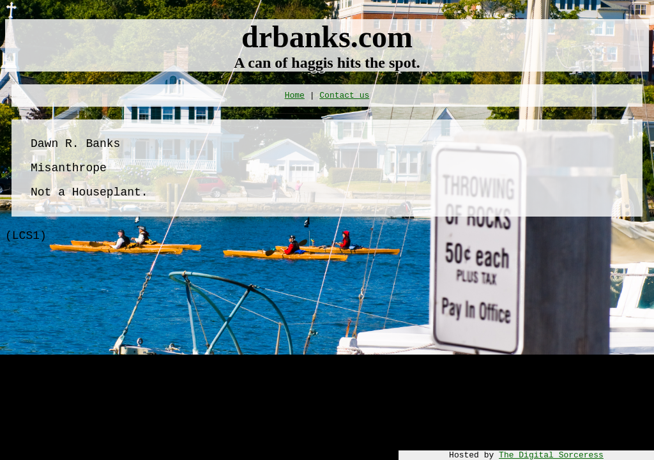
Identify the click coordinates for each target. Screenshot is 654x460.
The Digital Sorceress (551, 455)
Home (295, 95)
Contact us (344, 95)
